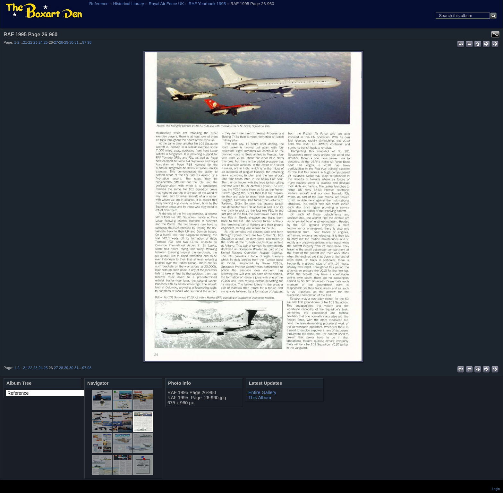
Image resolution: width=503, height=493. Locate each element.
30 (71, 42)
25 (46, 42)
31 (76, 42)
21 (25, 42)
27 (56, 42)
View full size (495, 34)
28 (61, 42)
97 (84, 42)
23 (35, 42)
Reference (98, 3)
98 (89, 42)
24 (40, 42)
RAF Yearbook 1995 (207, 3)
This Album (259, 397)
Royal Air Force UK (166, 3)
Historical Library (128, 3)
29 (66, 42)
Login (496, 489)
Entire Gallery (262, 392)
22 (30, 42)
